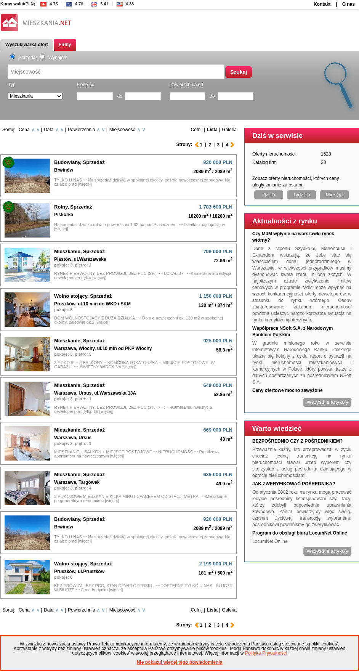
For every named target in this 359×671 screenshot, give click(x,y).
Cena (24, 129)
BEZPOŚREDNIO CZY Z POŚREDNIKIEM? (297, 441)
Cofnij (197, 129)
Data (48, 129)
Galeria (229, 129)
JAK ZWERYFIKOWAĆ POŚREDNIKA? (293, 483)
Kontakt (322, 4)
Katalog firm (264, 162)
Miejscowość (122, 129)
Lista (212, 129)
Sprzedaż (24, 57)
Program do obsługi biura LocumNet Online (299, 533)
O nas (348, 4)
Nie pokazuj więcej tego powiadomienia (180, 662)
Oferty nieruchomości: (274, 154)
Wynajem (53, 57)
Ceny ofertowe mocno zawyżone (287, 390)
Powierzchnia (81, 129)
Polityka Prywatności (266, 653)
